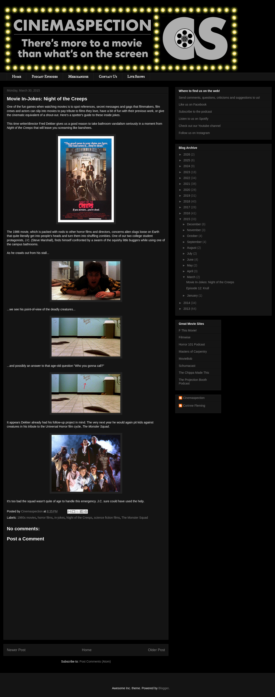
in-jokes (59, 517)
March (191, 277)
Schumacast (187, 365)
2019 (187, 195)
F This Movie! (188, 330)
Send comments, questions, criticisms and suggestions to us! (219, 97)
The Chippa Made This (194, 372)
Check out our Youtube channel (200, 126)
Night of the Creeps (79, 517)
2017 (187, 207)
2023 (187, 172)
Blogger (163, 688)
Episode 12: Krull (197, 288)
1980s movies (26, 517)
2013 (187, 308)
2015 (187, 219)
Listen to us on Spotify (193, 118)
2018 (187, 201)
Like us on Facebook (192, 104)
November (194, 230)
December (194, 224)
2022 (187, 178)
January (193, 295)
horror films (45, 517)
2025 (187, 160)
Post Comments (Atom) (95, 661)
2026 (187, 154)
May (190, 265)
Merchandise (78, 77)
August (192, 247)
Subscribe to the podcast (195, 111)
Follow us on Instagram (194, 133)
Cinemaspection (194, 398)
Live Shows (136, 77)
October (193, 236)
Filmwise (184, 337)
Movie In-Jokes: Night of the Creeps (210, 282)
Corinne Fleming (194, 405)
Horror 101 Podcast (192, 344)
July (190, 253)
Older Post (156, 650)
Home (16, 77)
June (190, 259)
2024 (187, 166)
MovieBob (185, 358)
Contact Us (108, 77)
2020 (187, 189)
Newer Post (16, 650)
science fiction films (107, 517)
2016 (187, 213)
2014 (187, 303)
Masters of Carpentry (193, 351)
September (194, 242)
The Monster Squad (135, 517)
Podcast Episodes (45, 77)
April (190, 271)
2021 (187, 183)
